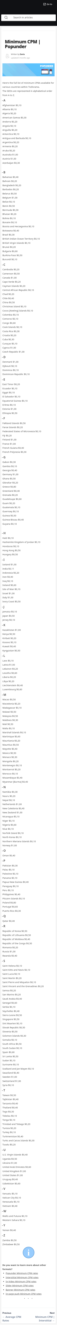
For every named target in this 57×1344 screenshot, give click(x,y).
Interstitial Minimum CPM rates (22, 1277)
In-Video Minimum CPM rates (21, 1281)
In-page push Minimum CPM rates (24, 1293)
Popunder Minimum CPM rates (22, 1273)
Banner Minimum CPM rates (20, 1289)
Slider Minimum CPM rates (20, 1285)
